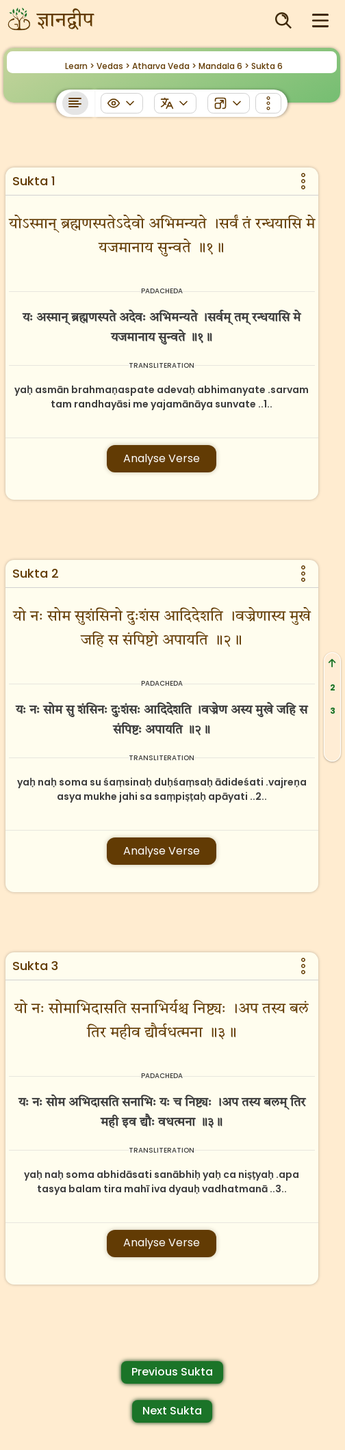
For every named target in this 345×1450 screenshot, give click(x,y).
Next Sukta (172, 1411)
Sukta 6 (267, 66)
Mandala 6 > (224, 66)
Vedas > (113, 66)
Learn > (79, 66)
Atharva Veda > (164, 66)
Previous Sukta (172, 1372)
